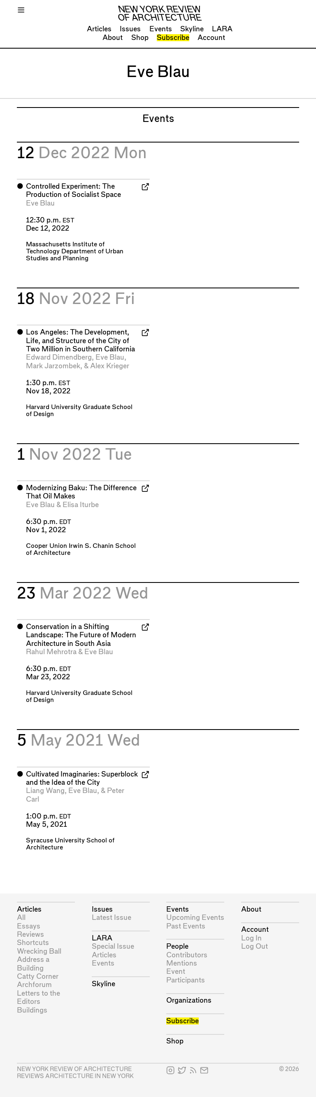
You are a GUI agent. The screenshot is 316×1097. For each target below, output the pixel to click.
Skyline (192, 29)
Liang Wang (45, 790)
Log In (251, 938)
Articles (99, 29)
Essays (28, 926)
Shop (140, 37)
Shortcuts (33, 942)
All (21, 917)
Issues (130, 29)
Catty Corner (37, 976)
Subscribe (173, 37)
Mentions (181, 963)
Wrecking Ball (39, 951)
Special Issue (113, 946)
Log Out (254, 946)
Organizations (188, 1000)
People (177, 946)
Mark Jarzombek (53, 366)
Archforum (34, 984)
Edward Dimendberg (59, 357)
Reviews (30, 934)
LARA (222, 29)
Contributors (186, 955)
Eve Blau (40, 203)
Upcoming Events (195, 917)
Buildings (32, 1010)
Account (211, 37)
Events (160, 29)
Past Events (185, 926)
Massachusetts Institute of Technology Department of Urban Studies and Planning (74, 251)
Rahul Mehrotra (51, 651)
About (112, 37)
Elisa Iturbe (81, 504)
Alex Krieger (109, 366)
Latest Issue (111, 917)
